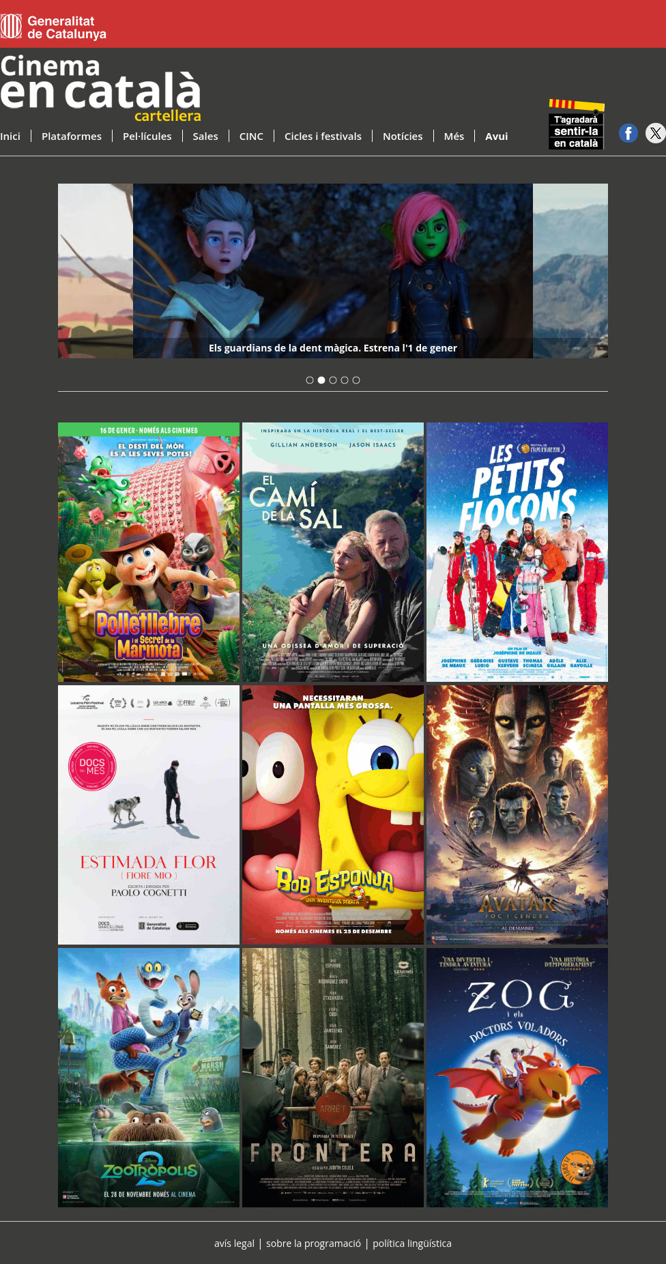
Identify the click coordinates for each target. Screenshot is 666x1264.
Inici (10, 136)
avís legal (234, 1243)
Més (454, 136)
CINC (251, 136)
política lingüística (412, 1243)
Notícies (403, 136)
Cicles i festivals (323, 136)
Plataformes (72, 136)
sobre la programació (313, 1243)
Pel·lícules (147, 136)
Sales (205, 136)
